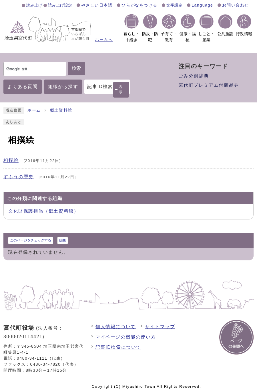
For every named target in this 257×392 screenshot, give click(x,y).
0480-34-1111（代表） (41, 358)
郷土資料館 (61, 110)
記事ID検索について (118, 347)
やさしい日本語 (96, 5)
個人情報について (115, 326)
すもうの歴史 (18, 176)
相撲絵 (11, 160)
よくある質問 (22, 86)
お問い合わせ (235, 5)
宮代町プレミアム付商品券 (209, 85)
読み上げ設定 (60, 5)
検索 (76, 68)
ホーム (34, 110)
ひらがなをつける (139, 5)
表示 (121, 89)
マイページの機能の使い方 (125, 336)
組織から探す (63, 86)
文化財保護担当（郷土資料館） (43, 211)
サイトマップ (160, 326)
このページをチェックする (30, 240)
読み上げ (34, 5)
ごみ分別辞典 (194, 76)
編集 (62, 240)
